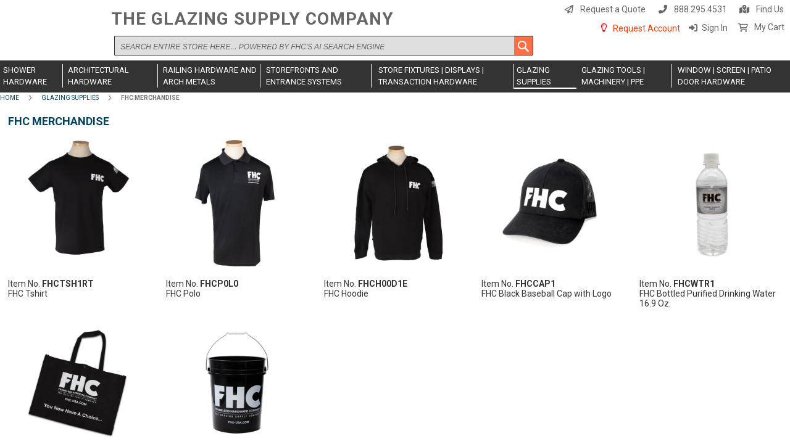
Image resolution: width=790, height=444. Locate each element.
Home (9, 97)
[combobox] (323, 46)
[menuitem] (31, 76)
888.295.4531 (700, 9)
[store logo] (52, 35)
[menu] (395, 76)
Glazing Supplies (70, 97)
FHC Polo (183, 293)
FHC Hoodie (346, 293)
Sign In (715, 28)
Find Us (770, 9)
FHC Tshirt (28, 293)
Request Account (646, 28)
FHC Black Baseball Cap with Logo (546, 293)
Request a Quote (613, 9)
